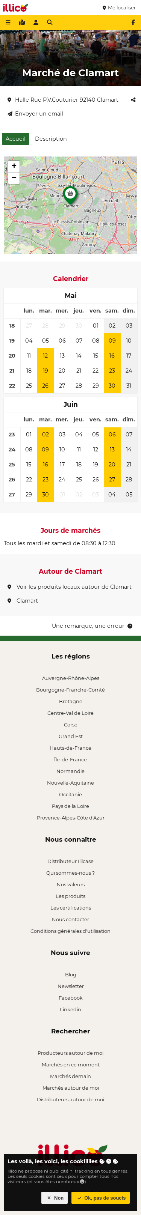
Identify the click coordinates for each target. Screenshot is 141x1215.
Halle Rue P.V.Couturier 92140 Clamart (63, 99)
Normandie (70, 771)
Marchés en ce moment (71, 1065)
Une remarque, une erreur (92, 626)
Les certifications (70, 908)
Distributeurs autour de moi (70, 1099)
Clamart (23, 600)
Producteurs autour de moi (70, 1053)
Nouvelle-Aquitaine (70, 783)
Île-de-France (70, 759)
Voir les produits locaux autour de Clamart (70, 586)
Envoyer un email (35, 113)
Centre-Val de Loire (70, 713)
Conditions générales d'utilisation (70, 931)
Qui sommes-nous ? (70, 873)
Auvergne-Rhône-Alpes (70, 678)
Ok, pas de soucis (101, 1198)
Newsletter (71, 986)
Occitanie (70, 794)
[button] (70, 197)
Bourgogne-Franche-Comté (70, 690)
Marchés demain (70, 1076)
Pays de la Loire (70, 806)
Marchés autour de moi (70, 1088)
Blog (70, 974)
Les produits (70, 896)
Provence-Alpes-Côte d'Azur (71, 818)
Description (51, 138)
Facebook (71, 998)
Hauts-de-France (70, 748)
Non (54, 1198)
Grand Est (71, 736)
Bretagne (70, 701)
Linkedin (70, 1009)
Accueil (16, 138)
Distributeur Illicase (70, 861)
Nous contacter (70, 919)
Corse (70, 725)
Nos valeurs (71, 884)
